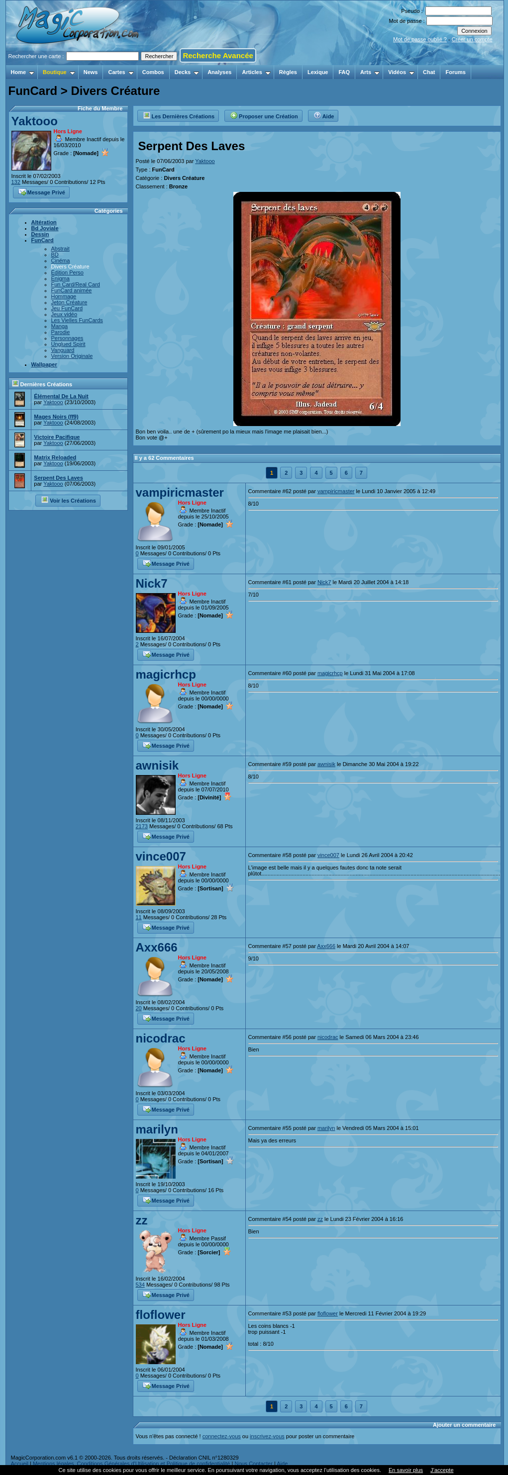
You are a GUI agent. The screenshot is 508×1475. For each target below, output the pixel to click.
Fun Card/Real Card (75, 284)
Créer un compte (472, 39)
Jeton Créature (69, 302)
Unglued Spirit (68, 344)
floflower (161, 1314)
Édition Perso (67, 272)
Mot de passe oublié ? (420, 39)
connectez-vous (222, 1436)
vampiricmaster (180, 492)
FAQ (344, 72)
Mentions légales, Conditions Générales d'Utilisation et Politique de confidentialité (131, 1464)
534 (140, 1285)
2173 (142, 826)
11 (139, 917)
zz (142, 1220)
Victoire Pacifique (57, 437)
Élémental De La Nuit (61, 396)
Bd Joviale (45, 228)
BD (55, 255)
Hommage (64, 296)
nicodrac (161, 1038)
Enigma (60, 278)
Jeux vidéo (64, 314)
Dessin (40, 234)
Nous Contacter (253, 1464)
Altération (44, 222)
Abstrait (60, 249)
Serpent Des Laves (58, 478)
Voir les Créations (68, 500)
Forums (455, 72)
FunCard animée (71, 290)
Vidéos (401, 72)
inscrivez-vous (267, 1436)
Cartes (120, 72)
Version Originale (72, 356)
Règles (288, 72)
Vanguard (63, 350)
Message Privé (41, 191)
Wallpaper (44, 364)
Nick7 (152, 583)
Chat (429, 72)
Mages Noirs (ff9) (56, 417)
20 (139, 1008)
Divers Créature (70, 266)
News (91, 72)
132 (15, 182)
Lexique (317, 72)
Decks (187, 72)
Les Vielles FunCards (77, 320)
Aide (323, 114)
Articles (256, 72)
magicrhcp (166, 674)
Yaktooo (34, 121)
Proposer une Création (264, 114)
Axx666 (157, 947)
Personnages (67, 338)
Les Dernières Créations (179, 114)
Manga (59, 326)
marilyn (157, 1129)
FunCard (42, 240)
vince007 (161, 856)
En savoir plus (406, 1470)
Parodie (60, 332)
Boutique (59, 72)
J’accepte (441, 1470)
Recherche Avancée (218, 55)
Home (23, 72)
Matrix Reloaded (55, 457)
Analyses (219, 72)
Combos (153, 72)
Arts (370, 72)
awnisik (157, 765)
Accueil (19, 1464)
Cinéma (60, 260)
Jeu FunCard (67, 308)
